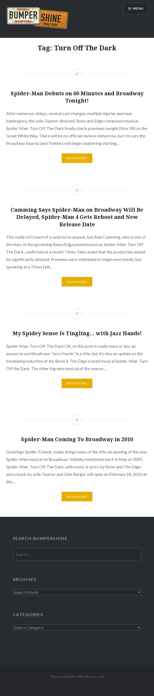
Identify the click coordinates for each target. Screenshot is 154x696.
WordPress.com (90, 676)
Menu (138, 8)
